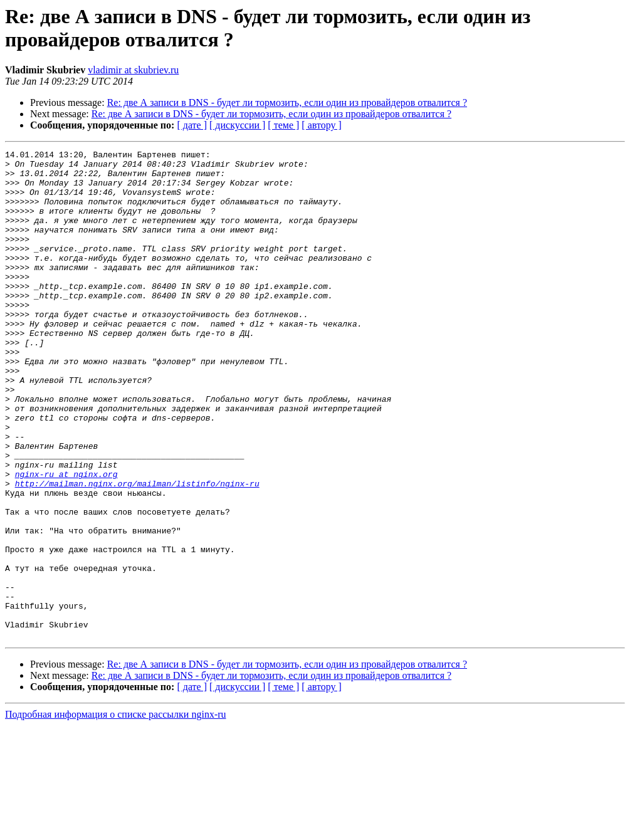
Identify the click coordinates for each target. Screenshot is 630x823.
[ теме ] (283, 125)
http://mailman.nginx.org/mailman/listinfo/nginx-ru (137, 551)
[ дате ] (192, 125)
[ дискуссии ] (237, 125)
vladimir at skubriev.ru (133, 70)
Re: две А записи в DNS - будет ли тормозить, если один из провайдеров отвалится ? (287, 102)
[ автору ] (321, 125)
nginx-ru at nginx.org (66, 539)
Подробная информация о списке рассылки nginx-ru (115, 812)
